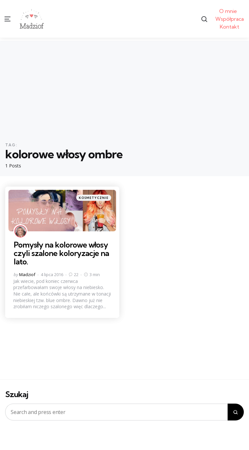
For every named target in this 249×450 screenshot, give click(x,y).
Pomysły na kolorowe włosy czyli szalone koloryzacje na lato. (61, 253)
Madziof (27, 274)
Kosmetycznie (94, 198)
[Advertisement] (124, 86)
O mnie (228, 11)
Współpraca (229, 19)
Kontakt (229, 26)
